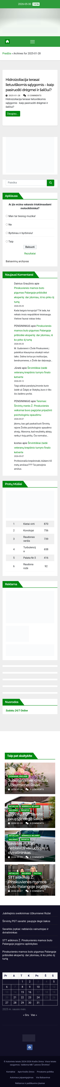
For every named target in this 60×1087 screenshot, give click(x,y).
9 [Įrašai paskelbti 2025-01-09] (29, 986)
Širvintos (25, 810)
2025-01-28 (15, 95)
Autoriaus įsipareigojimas (21, 1077)
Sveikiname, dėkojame (18, 776)
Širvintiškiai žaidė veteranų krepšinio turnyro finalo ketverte (32, 372)
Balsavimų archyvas (17, 261)
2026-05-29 (17, 823)
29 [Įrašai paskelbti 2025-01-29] (22, 1002)
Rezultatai (30, 253)
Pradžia (6, 53)
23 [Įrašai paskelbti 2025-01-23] (29, 997)
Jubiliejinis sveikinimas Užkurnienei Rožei (28, 782)
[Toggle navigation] (32, 41)
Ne (10, 224)
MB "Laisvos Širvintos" (39, 1065)
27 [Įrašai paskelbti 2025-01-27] (6, 1002)
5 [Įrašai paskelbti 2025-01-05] (54, 981)
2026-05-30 (17, 789)
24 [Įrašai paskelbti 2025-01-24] (38, 997)
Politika (37, 873)
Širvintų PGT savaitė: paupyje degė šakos (26, 816)
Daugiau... (13, 113)
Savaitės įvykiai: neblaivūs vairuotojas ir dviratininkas (28, 848)
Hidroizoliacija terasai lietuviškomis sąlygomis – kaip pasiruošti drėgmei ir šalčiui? (30, 85)
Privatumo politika (45, 1072)
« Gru (26, 1015)
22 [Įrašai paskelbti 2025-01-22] (22, 997)
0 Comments (35, 95)
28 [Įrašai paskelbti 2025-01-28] (15, 1002)
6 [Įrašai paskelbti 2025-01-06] (7, 986)
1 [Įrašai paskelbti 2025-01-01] (22, 981)
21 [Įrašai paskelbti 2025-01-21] (15, 997)
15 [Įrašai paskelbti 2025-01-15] (22, 992)
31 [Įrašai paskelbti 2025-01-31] (38, 1002)
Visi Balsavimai (43, 1077)
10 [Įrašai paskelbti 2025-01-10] (38, 986)
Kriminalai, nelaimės (30, 806)
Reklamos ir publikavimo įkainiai (30, 1083)
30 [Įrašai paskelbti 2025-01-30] (29, 1002)
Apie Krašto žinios (26, 1072)
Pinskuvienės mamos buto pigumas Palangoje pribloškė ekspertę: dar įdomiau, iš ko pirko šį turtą (29, 955)
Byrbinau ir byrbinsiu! (20, 233)
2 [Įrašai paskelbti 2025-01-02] (29, 981)
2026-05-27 (17, 891)
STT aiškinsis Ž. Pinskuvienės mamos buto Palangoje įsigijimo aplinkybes (29, 884)
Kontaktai (10, 1072)
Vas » (34, 1015)
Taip (10, 241)
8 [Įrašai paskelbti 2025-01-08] (22, 986)
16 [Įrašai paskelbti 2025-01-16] (29, 992)
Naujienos (13, 810)
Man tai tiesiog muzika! (22, 216)
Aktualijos (13, 806)
